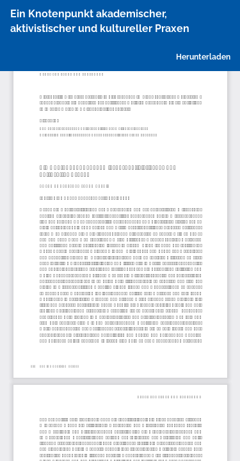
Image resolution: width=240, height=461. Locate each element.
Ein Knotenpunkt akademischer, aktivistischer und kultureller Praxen (99, 21)
